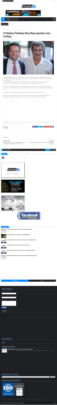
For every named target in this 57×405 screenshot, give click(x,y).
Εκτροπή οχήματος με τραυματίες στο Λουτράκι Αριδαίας (18, 234)
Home (4, 29)
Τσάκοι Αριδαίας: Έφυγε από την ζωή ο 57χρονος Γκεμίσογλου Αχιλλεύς (21, 240)
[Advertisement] (28, 133)
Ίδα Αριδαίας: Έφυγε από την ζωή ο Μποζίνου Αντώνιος (18, 245)
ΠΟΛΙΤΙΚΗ (8, 29)
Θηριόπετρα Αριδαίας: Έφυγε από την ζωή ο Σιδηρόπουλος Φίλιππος (21, 250)
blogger (48, 150)
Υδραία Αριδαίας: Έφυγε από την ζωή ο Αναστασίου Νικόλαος (19, 229)
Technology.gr (21, 403)
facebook (53, 150)
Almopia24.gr (6, 122)
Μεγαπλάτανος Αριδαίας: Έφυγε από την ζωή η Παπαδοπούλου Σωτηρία (21, 255)
